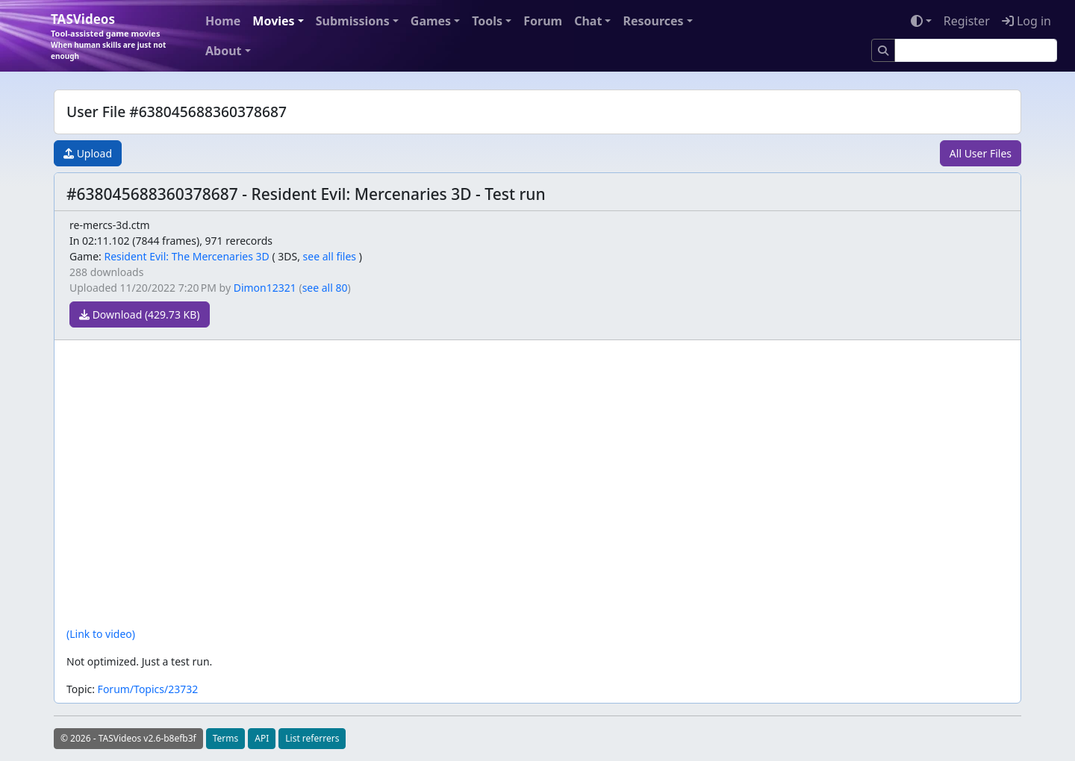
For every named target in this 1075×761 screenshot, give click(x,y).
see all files (330, 256)
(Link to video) (100, 634)
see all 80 (325, 288)
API (262, 738)
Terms (226, 738)
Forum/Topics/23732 (148, 689)
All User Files (981, 153)
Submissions (353, 21)
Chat (588, 21)
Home (222, 21)
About (223, 51)
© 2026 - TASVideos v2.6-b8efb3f (128, 738)
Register (967, 21)
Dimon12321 (265, 288)
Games (431, 21)
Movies (273, 21)
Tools (487, 21)
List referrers (312, 738)
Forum (542, 21)
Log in (1026, 21)
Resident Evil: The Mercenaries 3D (186, 256)
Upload (87, 153)
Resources (653, 21)
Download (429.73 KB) (139, 314)
